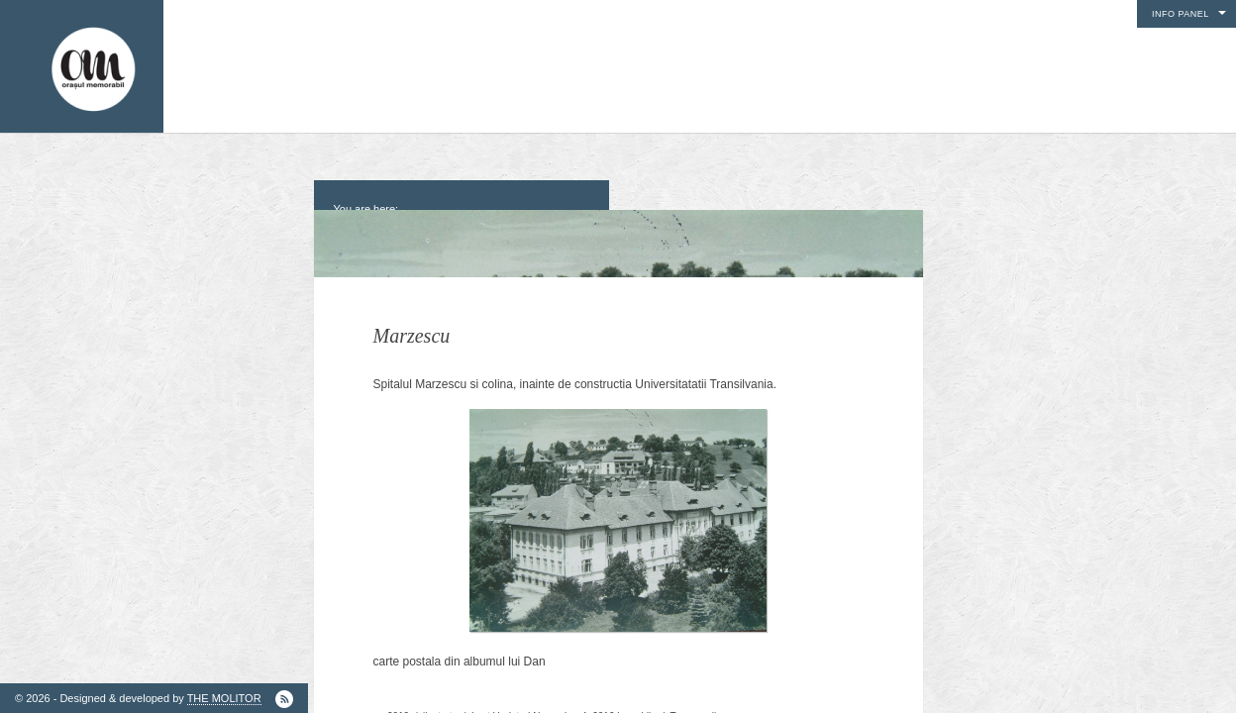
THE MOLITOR (224, 698)
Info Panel (1180, 14)
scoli (706, 690)
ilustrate (440, 690)
